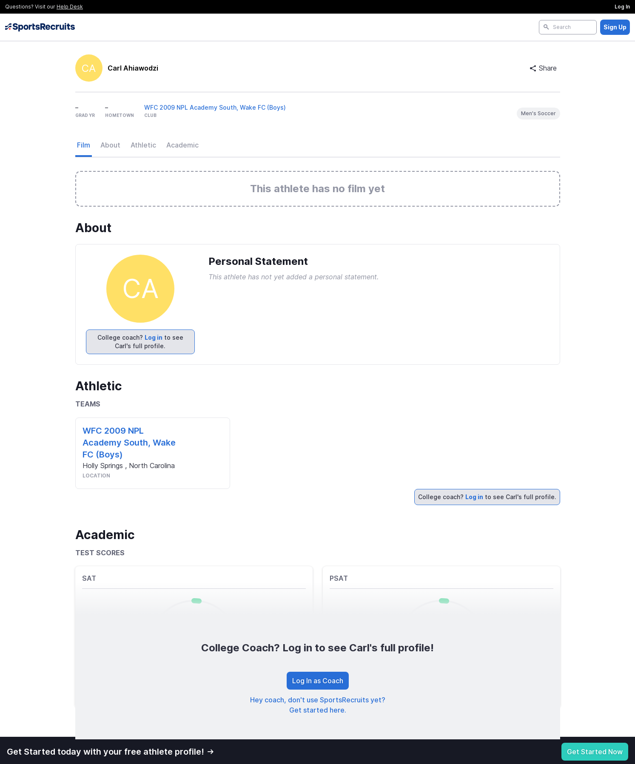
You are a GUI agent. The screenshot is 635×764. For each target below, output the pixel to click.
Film (83, 145)
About (110, 145)
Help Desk (70, 6)
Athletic (143, 145)
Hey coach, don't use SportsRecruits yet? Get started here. (317, 705)
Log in (153, 337)
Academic (182, 145)
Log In (622, 6)
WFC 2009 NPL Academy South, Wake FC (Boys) (215, 107)
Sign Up (615, 27)
